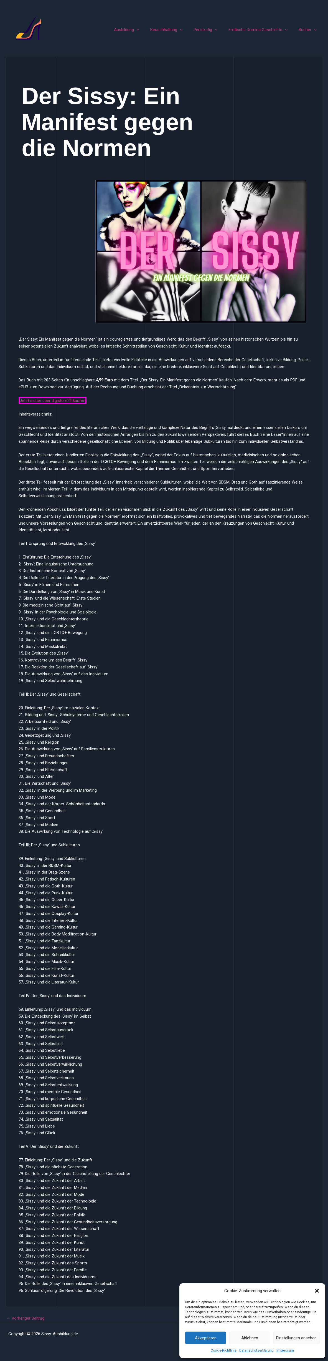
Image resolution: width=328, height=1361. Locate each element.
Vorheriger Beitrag (26, 1318)
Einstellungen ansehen (296, 1337)
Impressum (285, 1350)
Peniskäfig (212, 29)
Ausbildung (139, 29)
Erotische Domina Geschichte (262, 29)
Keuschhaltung (176, 29)
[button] (317, 1291)
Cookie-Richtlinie (224, 1350)
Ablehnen (249, 1337)
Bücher (309, 29)
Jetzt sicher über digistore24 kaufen (52, 400)
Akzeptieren (206, 1337)
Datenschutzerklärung (256, 1350)
